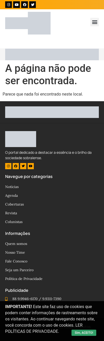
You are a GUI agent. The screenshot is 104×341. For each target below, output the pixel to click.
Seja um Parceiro (19, 270)
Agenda (11, 195)
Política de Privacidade (24, 278)
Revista (11, 213)
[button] (94, 22)
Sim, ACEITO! (84, 333)
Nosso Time (15, 252)
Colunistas (13, 221)
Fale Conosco (16, 261)
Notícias (12, 186)
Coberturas (14, 204)
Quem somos (16, 243)
